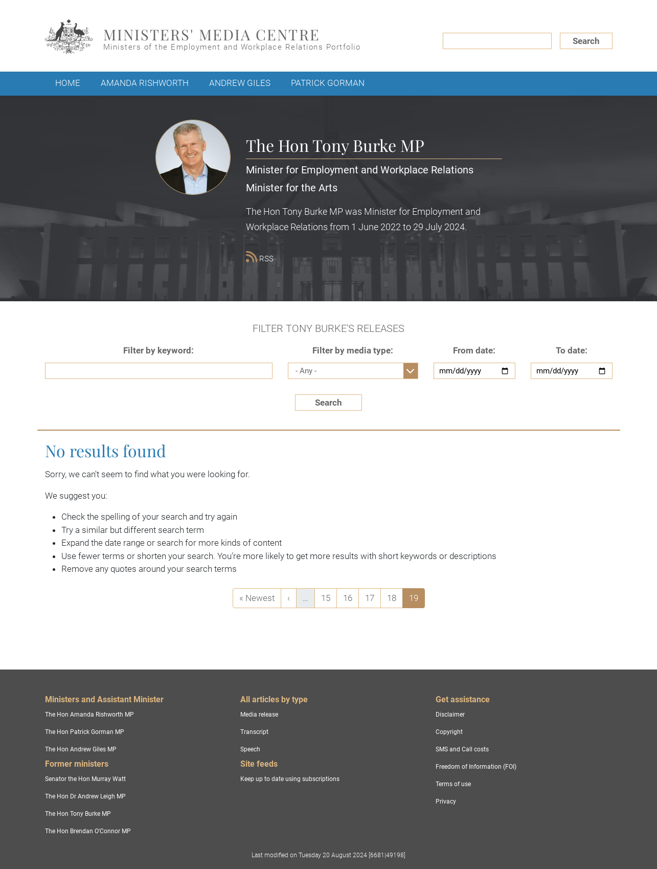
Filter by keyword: (158, 350)
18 (395, 597)
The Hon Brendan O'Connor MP (88, 831)
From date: (474, 350)
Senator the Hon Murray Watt (85, 779)
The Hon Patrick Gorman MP (84, 732)
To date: (571, 350)
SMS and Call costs (462, 749)
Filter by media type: (352, 350)
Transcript (254, 732)
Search (586, 41)
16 (351, 597)
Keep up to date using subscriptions (289, 779)
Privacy (446, 801)
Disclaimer (450, 714)
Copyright (449, 732)
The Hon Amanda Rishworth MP (89, 714)
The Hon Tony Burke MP (78, 813)
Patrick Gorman (328, 83)
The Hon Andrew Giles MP (81, 749)
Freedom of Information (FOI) (476, 766)
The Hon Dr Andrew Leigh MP (85, 796)
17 (373, 597)
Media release (259, 714)
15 (329, 597)
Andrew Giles (239, 83)
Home (67, 83)
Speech (250, 749)
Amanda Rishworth (145, 83)
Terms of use (453, 784)
